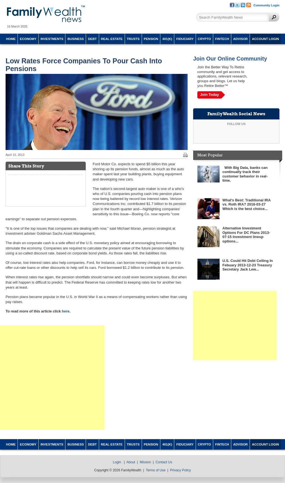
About (130, 462)
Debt (92, 39)
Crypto (204, 39)
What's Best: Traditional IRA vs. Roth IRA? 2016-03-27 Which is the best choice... (246, 204)
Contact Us (164, 462)
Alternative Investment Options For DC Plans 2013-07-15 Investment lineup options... (246, 234)
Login (117, 462)
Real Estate (112, 39)
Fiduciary (184, 39)
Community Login (267, 5)
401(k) (167, 39)
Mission (145, 462)
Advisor (240, 39)
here (65, 311)
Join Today (209, 94)
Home (11, 39)
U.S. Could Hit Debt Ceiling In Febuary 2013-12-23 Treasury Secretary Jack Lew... (247, 265)
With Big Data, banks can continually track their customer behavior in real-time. (245, 174)
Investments (52, 39)
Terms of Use (156, 470)
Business (75, 39)
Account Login (265, 39)
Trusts (133, 39)
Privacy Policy (180, 470)
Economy (28, 39)
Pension (151, 39)
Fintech (222, 39)
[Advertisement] (52, 378)
